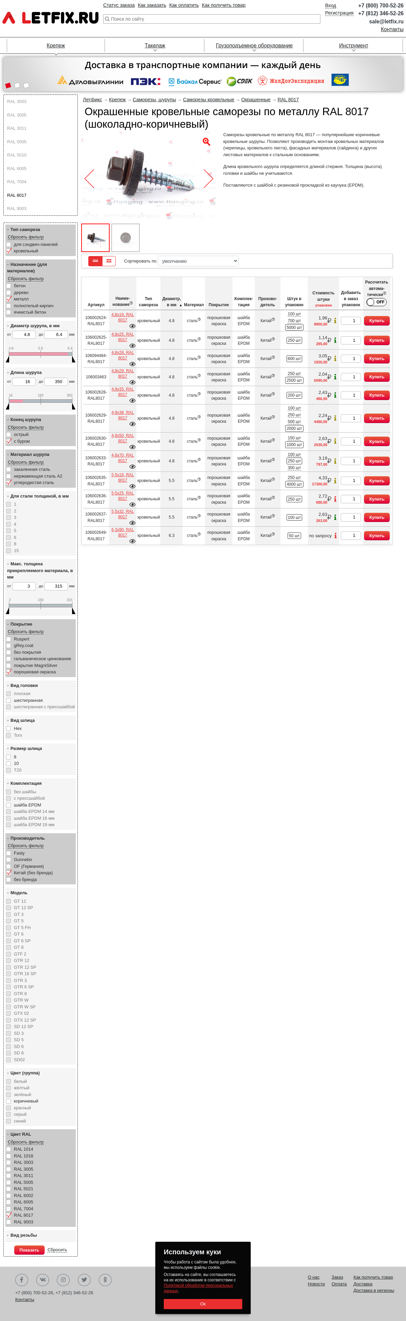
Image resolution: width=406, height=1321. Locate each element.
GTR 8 (20, 993)
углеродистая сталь (34, 482)
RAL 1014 (23, 1149)
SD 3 (19, 1033)
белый (20, 1081)
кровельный (26, 250)
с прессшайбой (29, 798)
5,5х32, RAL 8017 (122, 514)
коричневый (26, 1101)
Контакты (392, 29)
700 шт (294, 320)
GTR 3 (20, 980)
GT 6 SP (22, 940)
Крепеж (56, 45)
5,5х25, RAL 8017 (122, 496)
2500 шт (294, 380)
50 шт (294, 535)
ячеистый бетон (30, 312)
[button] (8, 86)
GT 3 (19, 914)
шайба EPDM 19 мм (34, 824)
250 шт (294, 340)
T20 (17, 770)
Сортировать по (181, 261)
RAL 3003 (16, 101)
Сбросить (57, 1249)
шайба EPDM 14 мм (34, 811)
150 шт (294, 438)
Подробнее (132, 326)
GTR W (21, 1000)
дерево (21, 292)
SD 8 (19, 1052)
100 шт (294, 314)
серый (20, 1114)
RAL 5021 (23, 1188)
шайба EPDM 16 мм (34, 818)
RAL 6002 (23, 1195)
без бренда (25, 879)
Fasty (19, 853)
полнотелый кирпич (33, 305)
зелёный (22, 1094)
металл (21, 298)
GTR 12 (21, 960)
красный (22, 1107)
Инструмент (353, 45)
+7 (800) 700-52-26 (381, 5)
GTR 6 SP (24, 986)
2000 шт (294, 428)
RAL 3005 (16, 115)
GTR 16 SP (25, 973)
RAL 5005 (16, 141)
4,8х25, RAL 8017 (122, 337)
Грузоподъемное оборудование (254, 45)
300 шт (294, 467)
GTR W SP (25, 1006)
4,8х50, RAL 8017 (122, 438)
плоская (22, 693)
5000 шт (294, 327)
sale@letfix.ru (386, 21)
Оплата (339, 1283)
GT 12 (20, 901)
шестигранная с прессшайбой (44, 706)
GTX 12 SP (25, 1020)
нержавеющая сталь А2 (38, 476)
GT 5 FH (22, 927)
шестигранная (28, 700)
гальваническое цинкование (42, 658)
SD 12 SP (23, 1026)
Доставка (363, 1283)
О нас (314, 1277)
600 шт (294, 358)
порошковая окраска (35, 671)
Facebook (21, 1280)
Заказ (337, 1277)
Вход (330, 5)
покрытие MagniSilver (36, 665)
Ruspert (21, 639)
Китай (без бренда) (33, 872)
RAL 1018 (23, 1155)
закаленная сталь (32, 469)
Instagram (63, 1280)
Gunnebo (23, 859)
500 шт (294, 421)
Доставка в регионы (374, 1290)
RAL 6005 (16, 168)
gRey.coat (23, 645)
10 (16, 763)
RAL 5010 (16, 155)
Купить (377, 320)
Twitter (84, 1280)
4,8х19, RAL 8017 (122, 317)
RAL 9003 (16, 208)
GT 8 (19, 947)
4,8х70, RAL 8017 (122, 458)
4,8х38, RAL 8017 (122, 415)
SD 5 (19, 1039)
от (21, 335)
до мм (56, 335)
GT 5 (19, 920)
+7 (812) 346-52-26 (381, 13)
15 (16, 550)
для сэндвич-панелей (36, 244)
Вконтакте (42, 1280)
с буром (22, 441)
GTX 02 (21, 1013)
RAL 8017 (16, 195)
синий (20, 1121)
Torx (18, 735)
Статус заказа (119, 5)
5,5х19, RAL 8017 (122, 478)
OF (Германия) (29, 866)
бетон (19, 285)
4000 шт (294, 484)
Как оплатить (184, 5)
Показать (29, 1250)
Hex (18, 728)
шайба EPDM (27, 805)
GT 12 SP (23, 907)
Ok (203, 1303)
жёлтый (21, 1087)
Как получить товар (224, 5)
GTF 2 (20, 954)
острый (21, 434)
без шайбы (25, 791)
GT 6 (19, 934)
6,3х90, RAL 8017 (122, 532)
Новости (316, 1283)
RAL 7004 (16, 181)
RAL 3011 (16, 128)
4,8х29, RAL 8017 (122, 374)
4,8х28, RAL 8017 (122, 355)
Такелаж (155, 45)
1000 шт (294, 444)
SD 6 (19, 1046)
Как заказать (152, 5)
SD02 (19, 1059)
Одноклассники (105, 1280)
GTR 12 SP (25, 967)
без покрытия (27, 652)
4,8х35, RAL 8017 (122, 392)
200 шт (294, 395)
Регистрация (339, 13)
